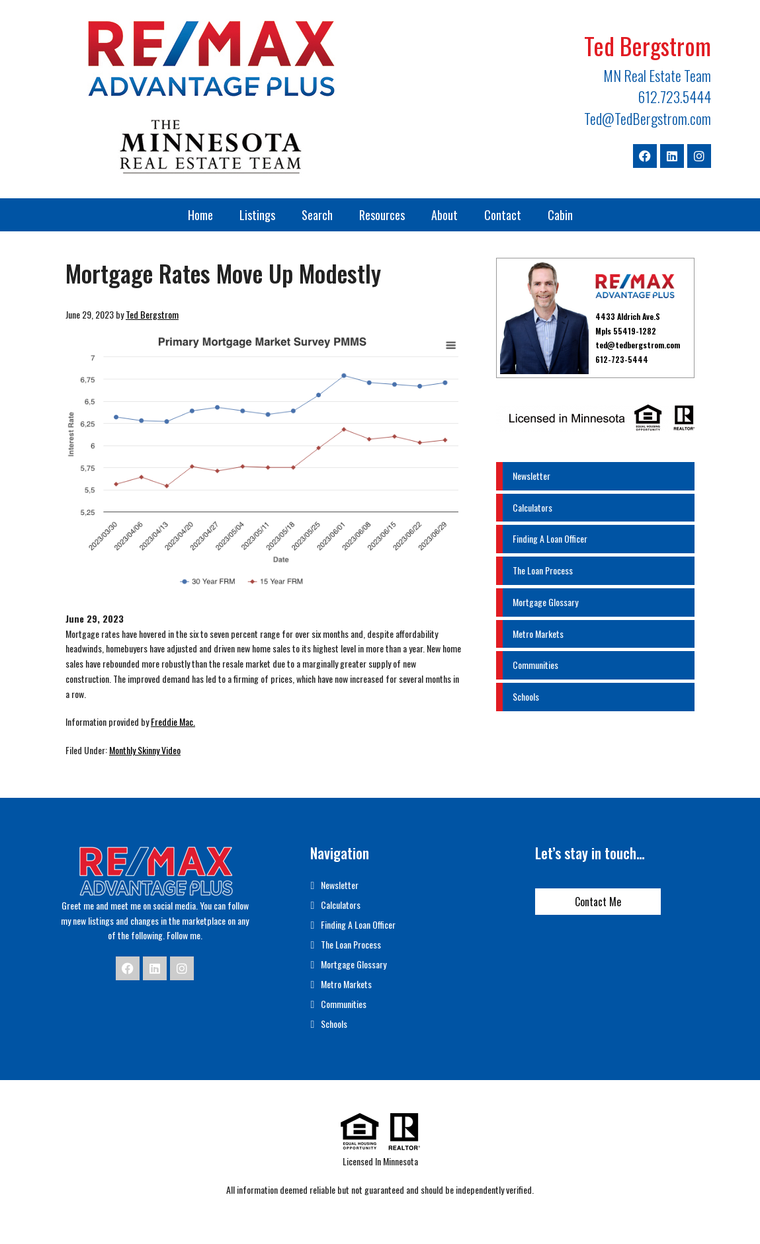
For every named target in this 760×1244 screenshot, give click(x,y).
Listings (257, 214)
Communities (535, 665)
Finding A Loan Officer (550, 538)
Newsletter (531, 476)
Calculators (532, 507)
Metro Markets (538, 634)
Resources (382, 214)
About (444, 214)
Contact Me (598, 902)
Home (200, 214)
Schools (526, 696)
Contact (502, 214)
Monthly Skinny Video (145, 750)
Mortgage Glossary (545, 602)
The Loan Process (543, 570)
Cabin (560, 214)
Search (317, 214)
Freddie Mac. (173, 721)
